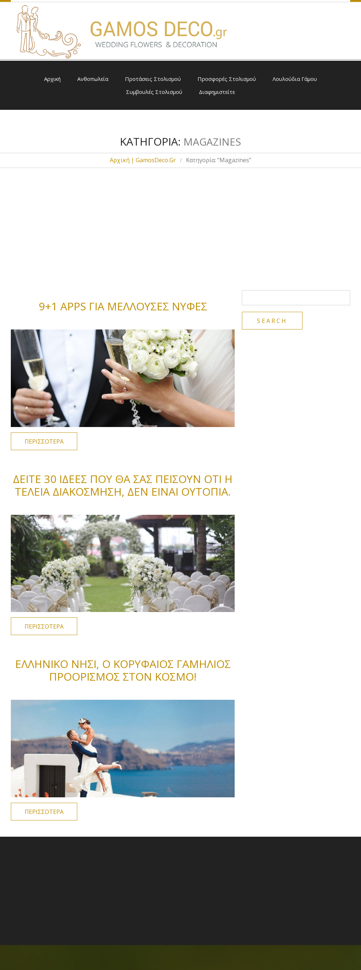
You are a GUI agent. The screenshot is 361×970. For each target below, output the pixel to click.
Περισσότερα (44, 441)
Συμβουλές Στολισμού (154, 91)
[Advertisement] (180, 221)
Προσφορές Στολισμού (226, 78)
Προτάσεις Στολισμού (153, 78)
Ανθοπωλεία (92, 78)
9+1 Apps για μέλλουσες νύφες (123, 306)
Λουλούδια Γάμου (295, 78)
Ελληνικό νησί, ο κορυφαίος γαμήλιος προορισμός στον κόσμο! (123, 670)
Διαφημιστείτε (217, 91)
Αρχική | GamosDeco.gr (143, 160)
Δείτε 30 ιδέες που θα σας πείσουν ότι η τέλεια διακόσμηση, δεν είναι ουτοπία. (122, 485)
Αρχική (52, 78)
